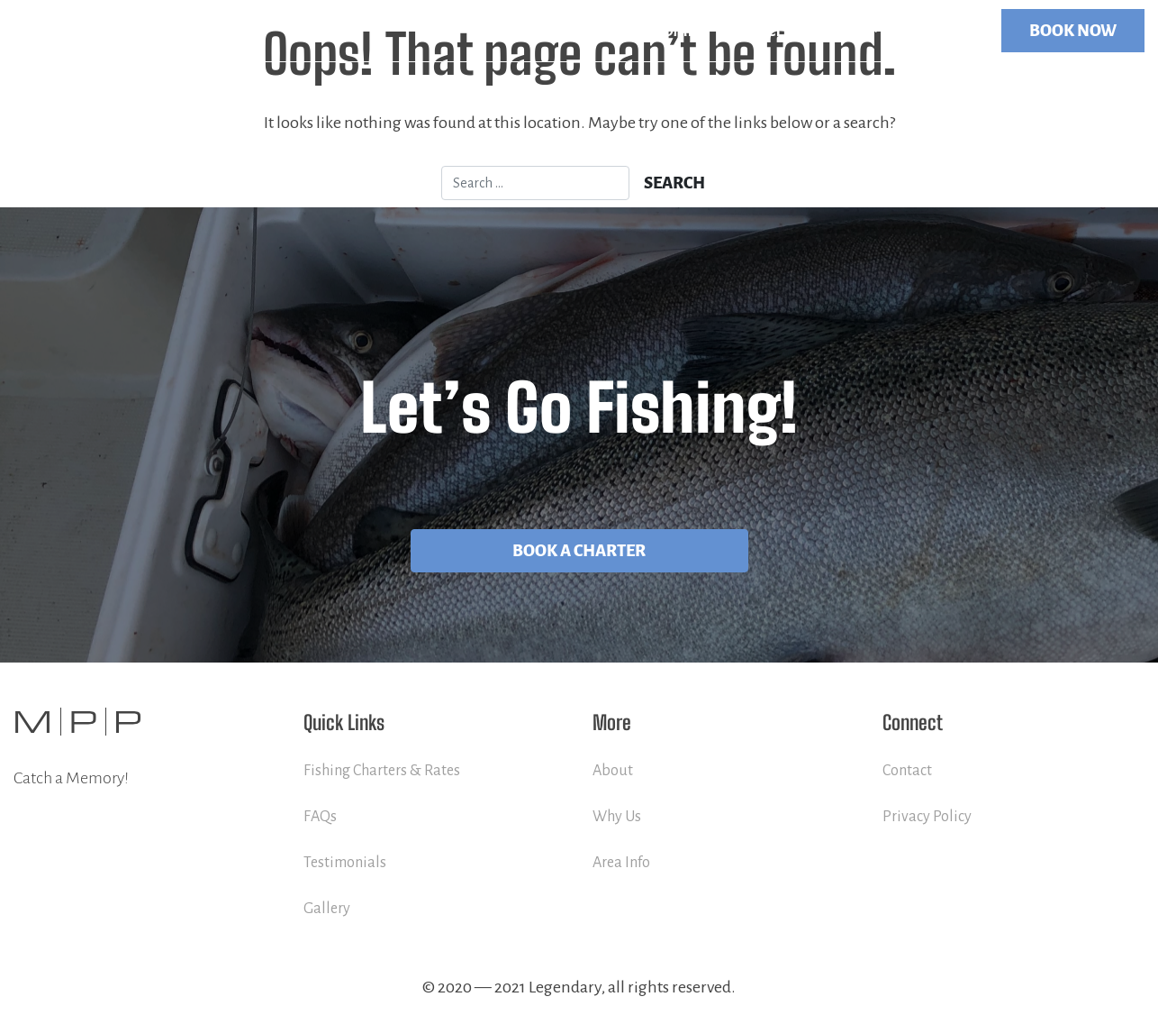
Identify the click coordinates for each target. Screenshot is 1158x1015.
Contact (940, 31)
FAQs (320, 817)
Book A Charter (579, 551)
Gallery (326, 909)
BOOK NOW (1073, 31)
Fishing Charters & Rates (381, 771)
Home (672, 31)
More (841, 31)
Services (757, 31)
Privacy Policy (927, 817)
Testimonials (344, 863)
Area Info (621, 863)
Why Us (617, 817)
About (613, 771)
